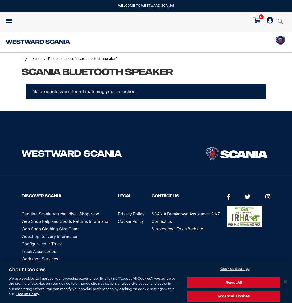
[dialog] (146, 282)
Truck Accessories (39, 251)
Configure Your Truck (42, 244)
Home (36, 59)
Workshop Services (40, 259)
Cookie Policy (131, 221)
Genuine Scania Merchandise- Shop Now (60, 214)
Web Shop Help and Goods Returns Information (66, 221)
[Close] (285, 282)
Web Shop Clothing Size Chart (50, 229)
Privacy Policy (131, 214)
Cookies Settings (234, 269)
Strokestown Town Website (177, 229)
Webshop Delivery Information (50, 236)
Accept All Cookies (233, 296)
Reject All (233, 282)
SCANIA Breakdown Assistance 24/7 (186, 214)
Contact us (162, 221)
